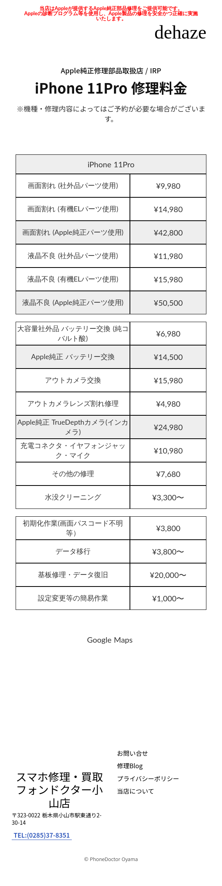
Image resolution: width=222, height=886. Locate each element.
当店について (136, 791)
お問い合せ (132, 753)
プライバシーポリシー (148, 778)
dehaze (180, 32)
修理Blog (130, 765)
